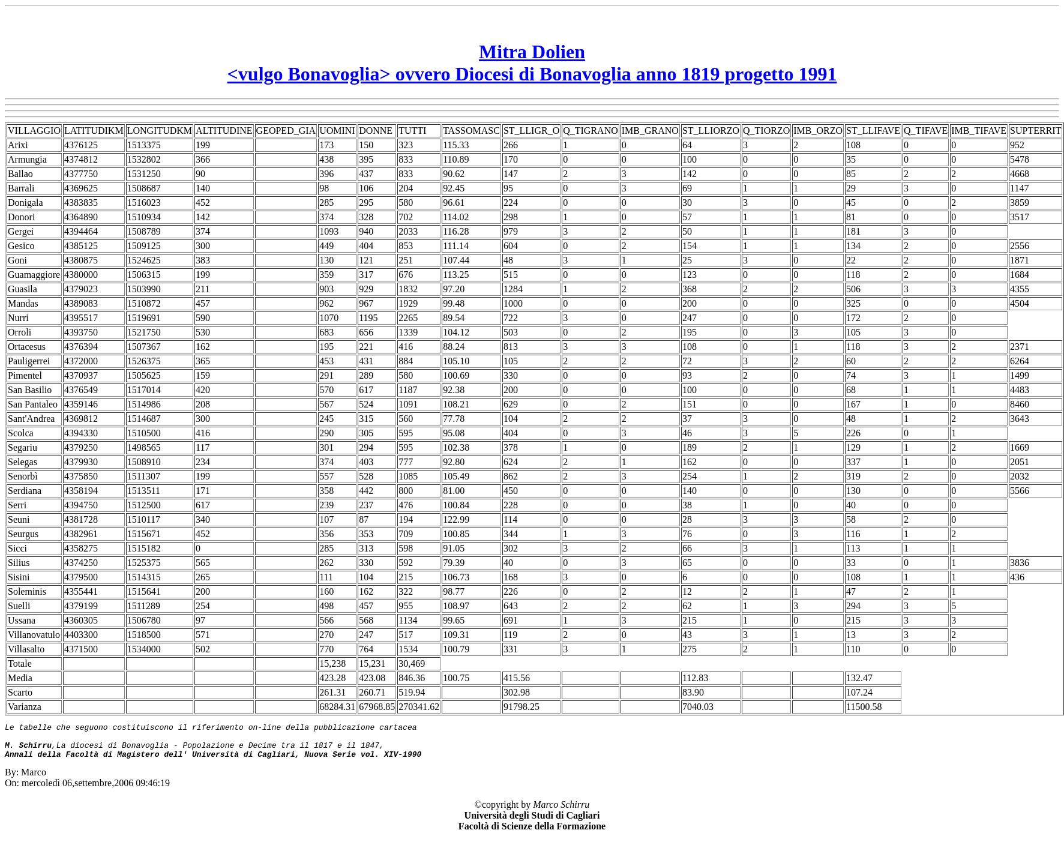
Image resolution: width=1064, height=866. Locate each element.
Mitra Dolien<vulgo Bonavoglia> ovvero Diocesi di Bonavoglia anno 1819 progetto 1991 (532, 63)
